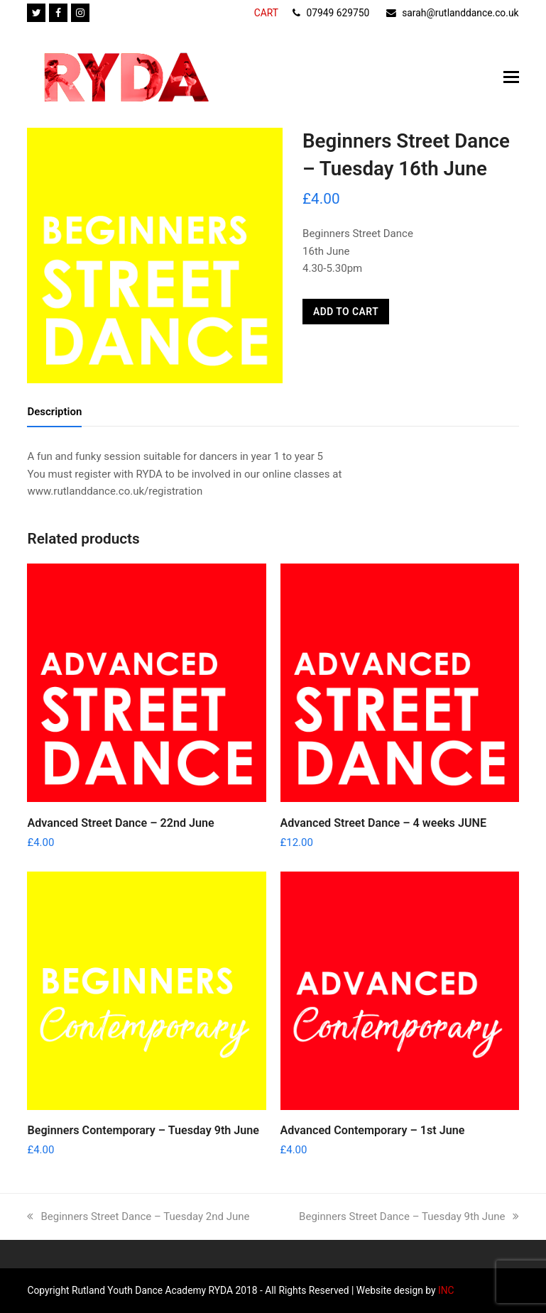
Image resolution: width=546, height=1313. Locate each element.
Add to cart (345, 311)
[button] (511, 77)
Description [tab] (54, 411)
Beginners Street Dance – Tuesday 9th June (408, 1216)
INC (445, 1290)
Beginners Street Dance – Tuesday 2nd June (138, 1216)
